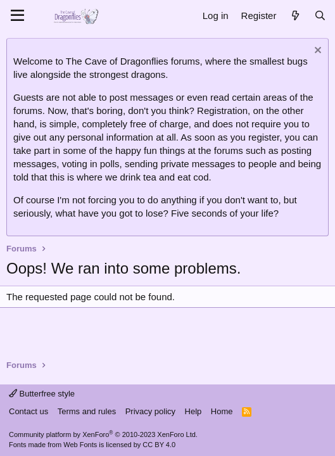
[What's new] (294, 15)
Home (222, 411)
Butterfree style (42, 393)
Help (193, 411)
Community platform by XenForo (103, 434)
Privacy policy (150, 411)
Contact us (28, 411)
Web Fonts (80, 444)
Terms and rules (87, 411)
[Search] (320, 15)
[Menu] (17, 16)
